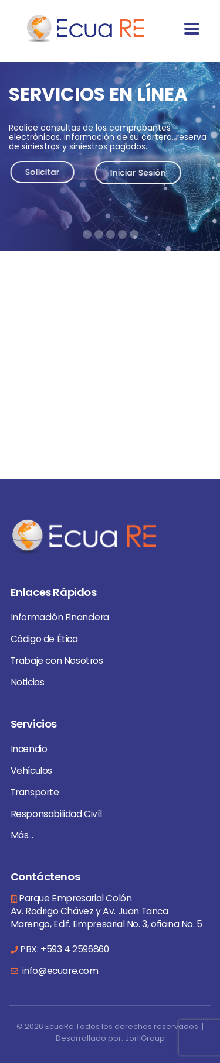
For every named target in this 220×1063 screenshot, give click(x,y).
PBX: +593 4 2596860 (64, 949)
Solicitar (47, 172)
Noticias (28, 682)
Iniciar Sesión (143, 173)
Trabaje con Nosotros (57, 660)
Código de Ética (44, 639)
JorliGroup (145, 1038)
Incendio (29, 749)
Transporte (35, 792)
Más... (22, 835)
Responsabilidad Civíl (56, 814)
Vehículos (31, 770)
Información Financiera (60, 617)
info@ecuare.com (59, 971)
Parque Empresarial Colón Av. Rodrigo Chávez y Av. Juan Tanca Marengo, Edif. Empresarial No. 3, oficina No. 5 (106, 911)
